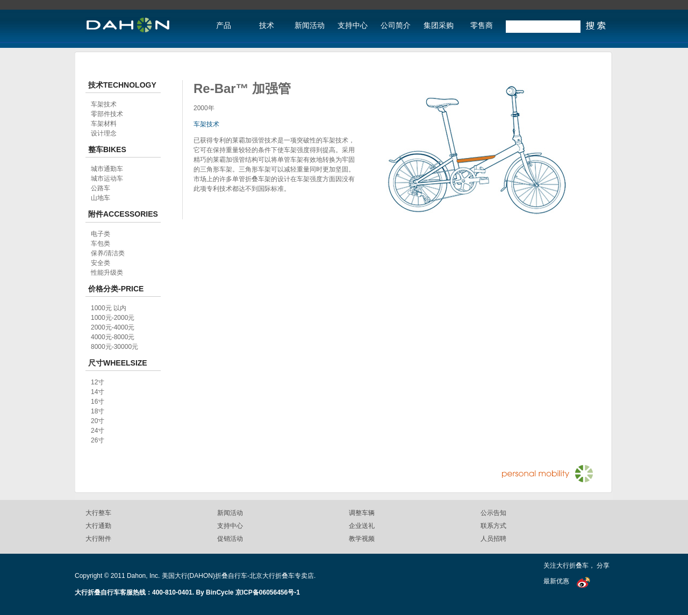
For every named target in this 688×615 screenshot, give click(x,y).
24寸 (97, 430)
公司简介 (396, 26)
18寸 (97, 411)
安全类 (100, 263)
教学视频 (362, 538)
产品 (223, 26)
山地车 (100, 198)
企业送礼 (362, 526)
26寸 (97, 440)
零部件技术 (107, 114)
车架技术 (206, 124)
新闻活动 (310, 26)
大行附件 (98, 538)
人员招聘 (493, 538)
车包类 (100, 243)
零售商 (481, 26)
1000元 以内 (108, 308)
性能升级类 (107, 272)
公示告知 (493, 513)
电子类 (100, 234)
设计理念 (104, 133)
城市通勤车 (107, 169)
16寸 (97, 401)
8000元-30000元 (114, 347)
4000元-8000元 (112, 337)
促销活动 (230, 538)
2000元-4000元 (112, 327)
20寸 (97, 421)
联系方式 (493, 526)
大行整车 (98, 513)
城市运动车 (107, 178)
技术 (266, 26)
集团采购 (439, 26)
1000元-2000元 (112, 317)
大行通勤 (98, 526)
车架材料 (104, 123)
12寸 (97, 382)
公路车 (100, 188)
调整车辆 (362, 513)
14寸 (97, 392)
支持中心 (353, 26)
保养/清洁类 (108, 253)
